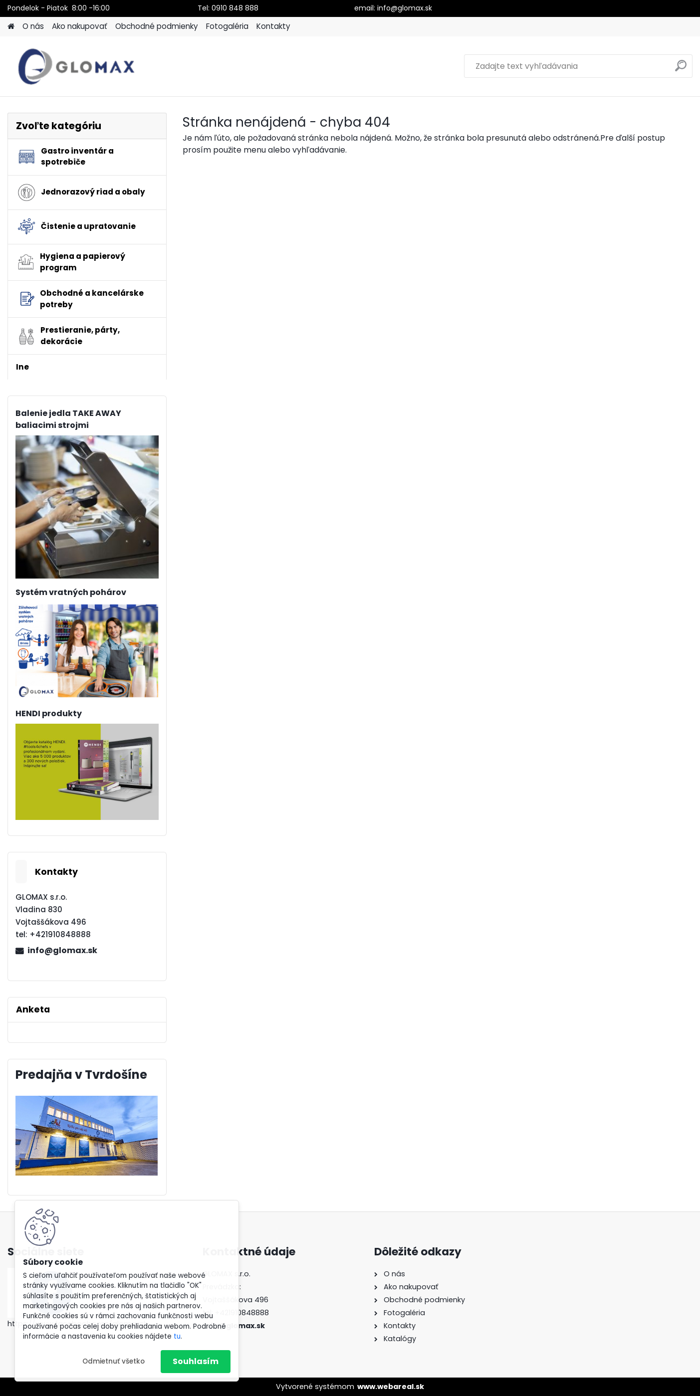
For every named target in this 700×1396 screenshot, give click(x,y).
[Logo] (76, 66)
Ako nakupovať (79, 26)
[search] (681, 69)
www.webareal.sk (390, 1387)
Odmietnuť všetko (113, 1361)
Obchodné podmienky (156, 26)
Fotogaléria (227, 26)
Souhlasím (196, 1361)
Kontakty (273, 26)
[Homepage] (10, 26)
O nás (33, 26)
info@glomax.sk (62, 950)
